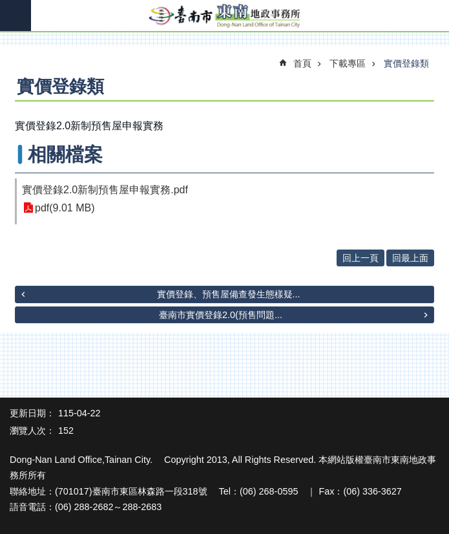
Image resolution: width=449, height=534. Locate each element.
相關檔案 (65, 154)
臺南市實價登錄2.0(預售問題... (220, 315)
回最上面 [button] (410, 258)
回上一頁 (360, 258)
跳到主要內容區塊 (6, 6)
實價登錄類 (406, 63)
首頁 (302, 63)
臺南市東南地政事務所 (224, 16)
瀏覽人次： (32, 430)
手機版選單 (15, 15)
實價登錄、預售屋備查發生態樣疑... (228, 294)
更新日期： (32, 413)
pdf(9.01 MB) (64, 207)
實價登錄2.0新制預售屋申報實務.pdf (105, 189)
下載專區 (347, 63)
